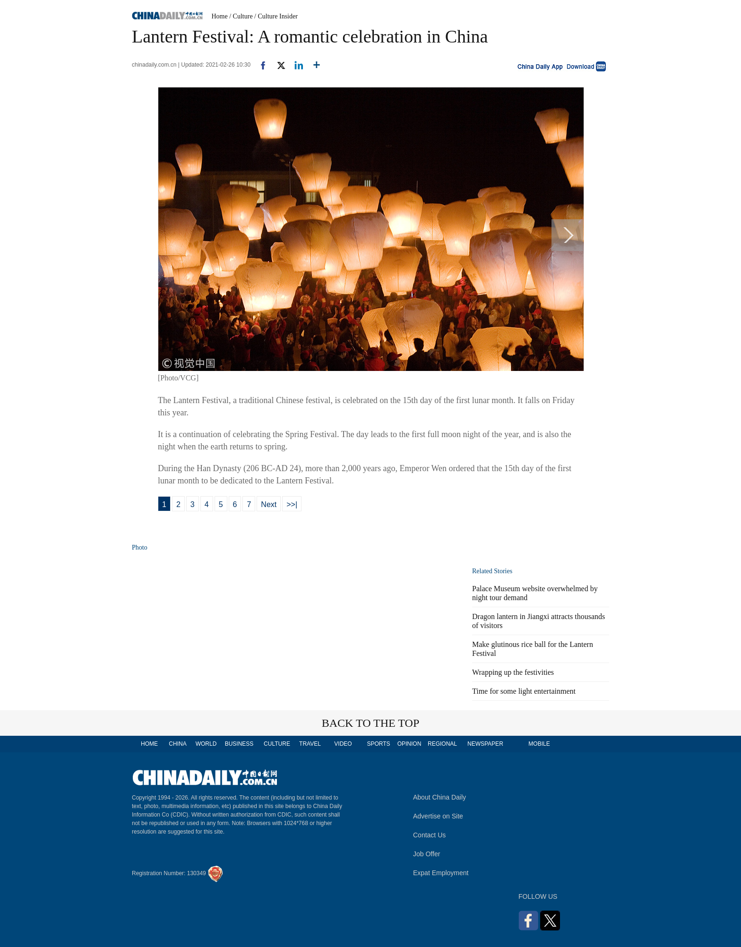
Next (268, 504)
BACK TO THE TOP (371, 723)
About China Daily (439, 797)
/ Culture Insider (276, 16)
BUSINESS (239, 743)
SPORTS (378, 743)
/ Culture (240, 16)
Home (220, 16)
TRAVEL (310, 743)
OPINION (409, 743)
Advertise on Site (438, 816)
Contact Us (429, 835)
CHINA (177, 743)
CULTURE (277, 743)
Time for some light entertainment (524, 691)
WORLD (206, 743)
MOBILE (539, 743)
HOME (149, 743)
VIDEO (343, 743)
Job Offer (426, 854)
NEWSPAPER (484, 743)
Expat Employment (441, 873)
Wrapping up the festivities (513, 672)
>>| (291, 504)
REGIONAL (442, 743)
